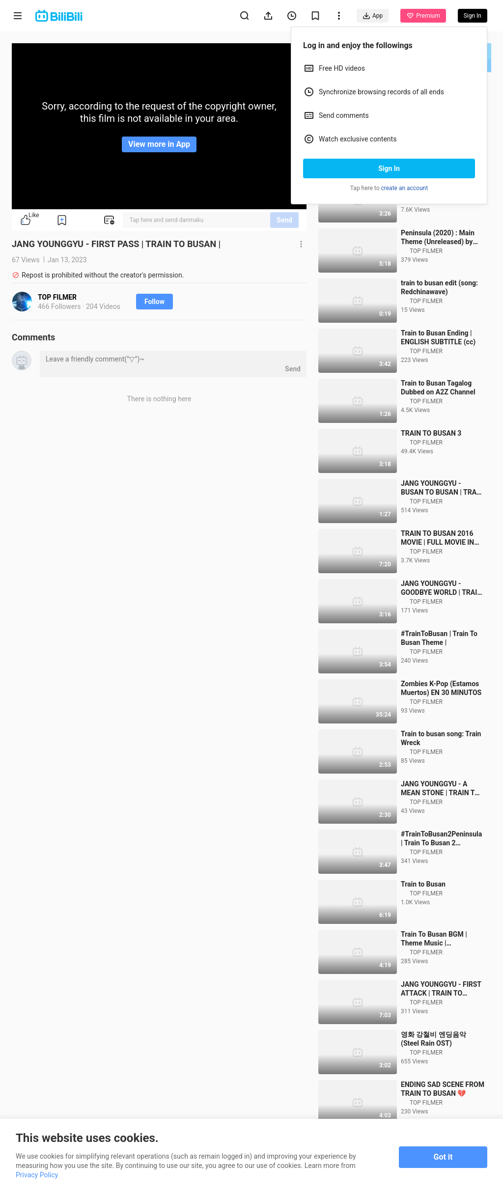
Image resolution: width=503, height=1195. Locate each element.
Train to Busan (423, 913)
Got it (443, 1157)
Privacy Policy (37, 1175)
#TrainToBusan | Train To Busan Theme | (439, 666)
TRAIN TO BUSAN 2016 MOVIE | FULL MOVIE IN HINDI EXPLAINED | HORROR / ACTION (437, 566)
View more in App (159, 144)
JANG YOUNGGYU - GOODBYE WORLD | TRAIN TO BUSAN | (441, 616)
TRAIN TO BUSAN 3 (431, 462)
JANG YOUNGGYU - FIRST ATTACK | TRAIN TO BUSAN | (441, 1017)
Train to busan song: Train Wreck (441, 766)
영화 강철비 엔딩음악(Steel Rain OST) (433, 1067)
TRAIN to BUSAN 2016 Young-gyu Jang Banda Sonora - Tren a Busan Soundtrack (437, 215)
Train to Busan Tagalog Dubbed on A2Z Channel (438, 416)
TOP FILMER (57, 297)
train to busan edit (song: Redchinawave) (439, 315)
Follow (154, 302)
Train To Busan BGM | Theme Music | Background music (434, 967)
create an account (404, 188)
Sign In (389, 168)
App (373, 16)
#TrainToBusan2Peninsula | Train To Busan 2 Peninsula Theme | (441, 867)
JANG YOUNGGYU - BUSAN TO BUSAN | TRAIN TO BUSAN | (442, 516)
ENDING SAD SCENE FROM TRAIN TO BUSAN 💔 (442, 1117)
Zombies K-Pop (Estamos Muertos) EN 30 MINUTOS (441, 716)
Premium (423, 16)
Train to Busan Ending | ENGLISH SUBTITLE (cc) (438, 366)
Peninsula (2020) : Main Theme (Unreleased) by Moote (438, 266)
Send (284, 220)
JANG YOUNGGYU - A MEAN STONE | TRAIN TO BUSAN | (440, 817)
